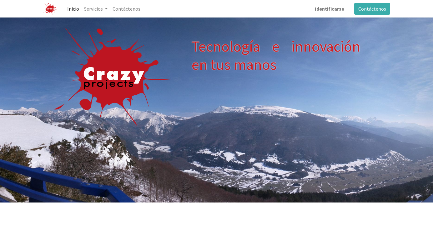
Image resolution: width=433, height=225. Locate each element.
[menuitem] (73, 8)
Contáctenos (372, 9)
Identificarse (329, 9)
